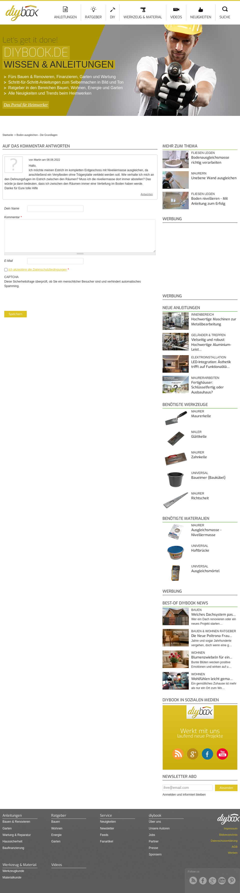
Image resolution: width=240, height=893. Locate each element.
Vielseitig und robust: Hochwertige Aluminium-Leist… (211, 344)
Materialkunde (11, 877)
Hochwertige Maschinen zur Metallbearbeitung (213, 322)
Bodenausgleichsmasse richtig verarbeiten (210, 160)
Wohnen (198, 652)
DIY (112, 17)
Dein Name (11, 208)
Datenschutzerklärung (224, 840)
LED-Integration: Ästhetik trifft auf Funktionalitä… (211, 364)
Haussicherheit (12, 841)
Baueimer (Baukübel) (208, 477)
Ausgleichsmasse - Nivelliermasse (206, 532)
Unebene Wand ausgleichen (213, 178)
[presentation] (42, 298)
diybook (155, 815)
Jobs (152, 835)
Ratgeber (93, 17)
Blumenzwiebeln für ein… (211, 657)
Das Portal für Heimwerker (26, 105)
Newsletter (107, 828)
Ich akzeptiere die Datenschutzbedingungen (37, 269)
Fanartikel (106, 841)
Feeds (104, 835)
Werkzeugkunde (13, 871)
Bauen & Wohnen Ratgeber (213, 631)
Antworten (147, 194)
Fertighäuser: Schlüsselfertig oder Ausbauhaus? (207, 387)
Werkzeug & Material (143, 17)
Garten (7, 828)
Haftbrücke (200, 550)
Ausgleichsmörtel (205, 571)
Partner (153, 841)
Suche (225, 17)
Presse (153, 848)
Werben (233, 852)
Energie (56, 835)
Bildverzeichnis (228, 834)
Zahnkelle (199, 457)
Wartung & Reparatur (16, 835)
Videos (176, 17)
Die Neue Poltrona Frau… (211, 635)
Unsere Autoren (159, 828)
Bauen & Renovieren (16, 821)
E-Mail (8, 261)
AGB (235, 846)
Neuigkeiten (200, 17)
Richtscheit (200, 498)
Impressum (231, 828)
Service (106, 815)
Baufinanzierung (13, 848)
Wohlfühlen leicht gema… (211, 679)
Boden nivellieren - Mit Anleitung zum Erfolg (209, 201)
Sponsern (155, 854)
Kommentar (13, 217)
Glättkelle (199, 436)
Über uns (155, 821)
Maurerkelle (201, 416)
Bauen (196, 610)
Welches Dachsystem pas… (213, 614)
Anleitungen (65, 17)
